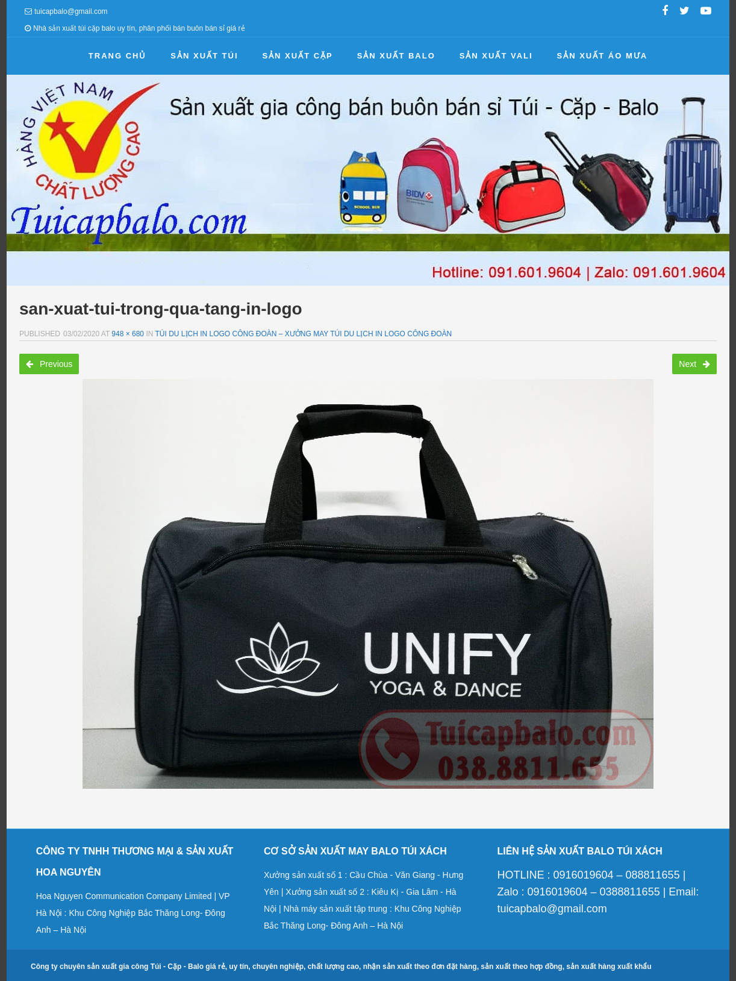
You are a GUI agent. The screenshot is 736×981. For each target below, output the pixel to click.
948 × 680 (127, 334)
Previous (49, 364)
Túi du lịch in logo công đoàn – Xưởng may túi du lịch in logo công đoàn (303, 334)
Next (694, 364)
